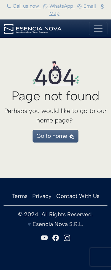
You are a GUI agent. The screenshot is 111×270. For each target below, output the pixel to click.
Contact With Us (77, 196)
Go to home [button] (55, 135)
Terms (20, 196)
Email (86, 6)
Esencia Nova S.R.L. (57, 224)
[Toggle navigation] (98, 28)
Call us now (23, 6)
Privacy (42, 196)
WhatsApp (59, 6)
